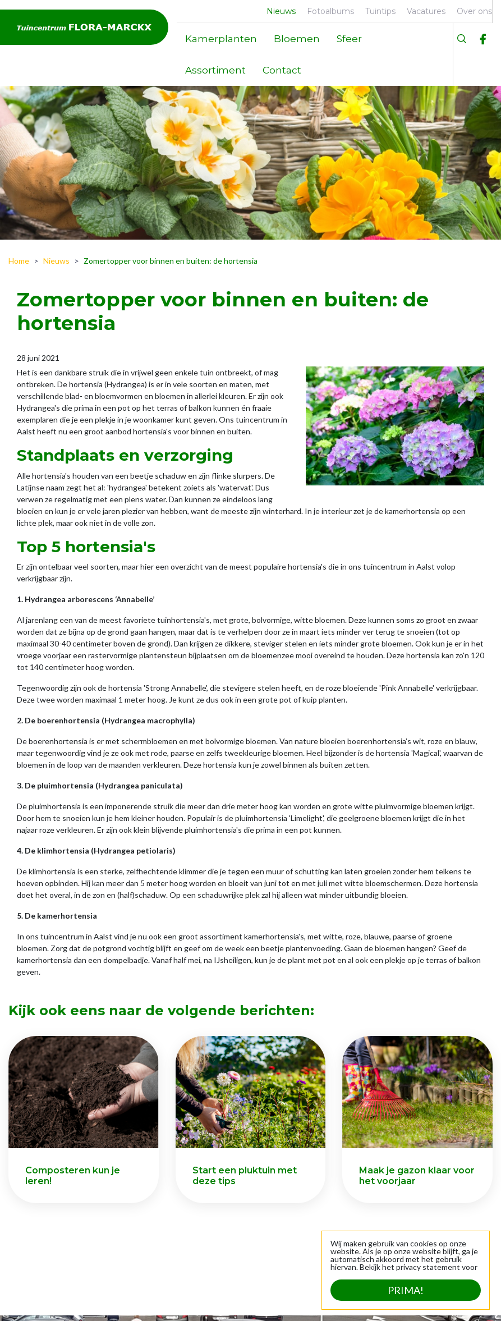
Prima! (406, 1290)
